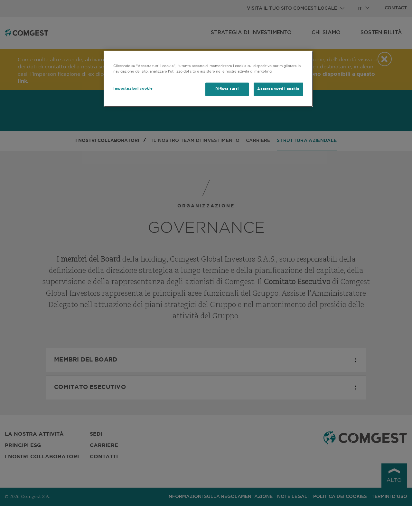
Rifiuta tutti (227, 89)
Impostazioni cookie (133, 88)
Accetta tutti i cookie (278, 89)
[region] (208, 79)
